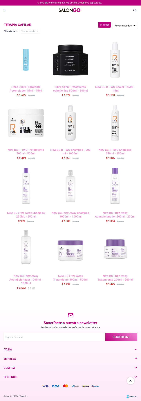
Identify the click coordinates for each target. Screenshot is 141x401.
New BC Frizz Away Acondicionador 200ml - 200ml (115, 214)
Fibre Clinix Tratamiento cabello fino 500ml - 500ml (70, 88)
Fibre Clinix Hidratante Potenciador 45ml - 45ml (26, 88)
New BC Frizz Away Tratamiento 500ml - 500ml (70, 277)
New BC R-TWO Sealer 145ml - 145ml (115, 88)
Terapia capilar (28, 31)
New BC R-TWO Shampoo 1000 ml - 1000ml (70, 151)
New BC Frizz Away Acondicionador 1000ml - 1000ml (26, 279)
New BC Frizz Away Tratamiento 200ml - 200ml (115, 277)
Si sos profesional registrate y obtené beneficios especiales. (69, 2)
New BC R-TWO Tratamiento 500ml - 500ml (26, 151)
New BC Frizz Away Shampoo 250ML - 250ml (26, 214)
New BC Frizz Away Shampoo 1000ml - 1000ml (70, 214)
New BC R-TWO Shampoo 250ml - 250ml (115, 151)
